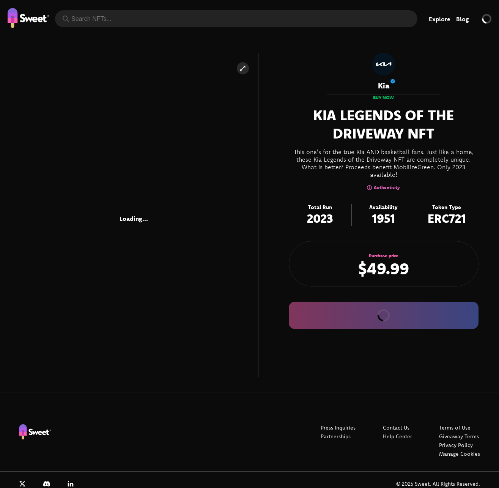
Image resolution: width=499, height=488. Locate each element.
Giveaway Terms (459, 436)
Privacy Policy (456, 445)
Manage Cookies (459, 453)
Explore (439, 19)
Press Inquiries (338, 427)
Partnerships (336, 436)
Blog (462, 19)
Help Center (397, 436)
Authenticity (383, 187)
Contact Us (396, 427)
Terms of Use (455, 427)
